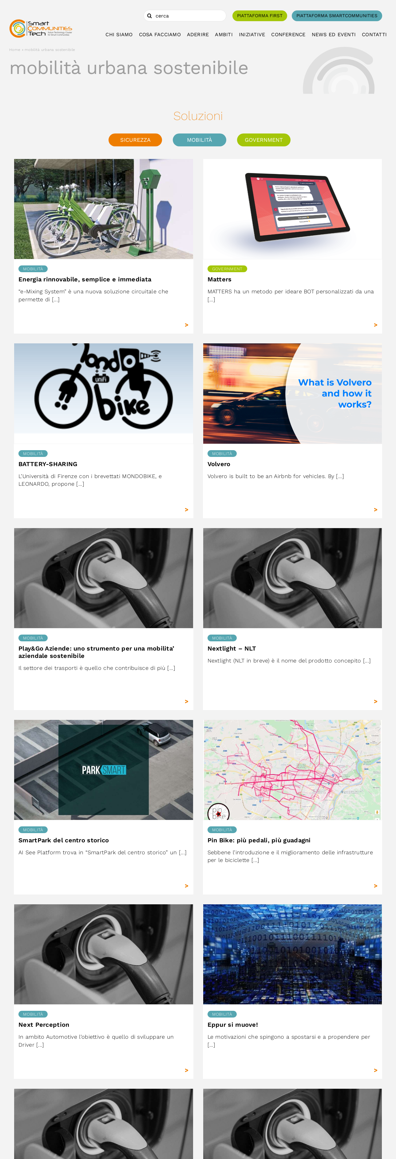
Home (14, 50)
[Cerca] (149, 15)
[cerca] (185, 15)
